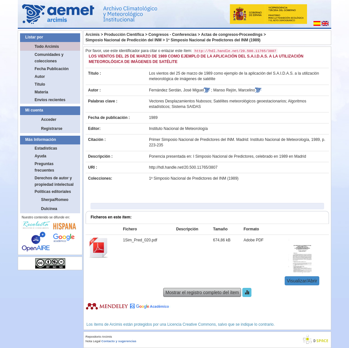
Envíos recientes (50, 100)
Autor (40, 76)
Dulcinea (49, 208)
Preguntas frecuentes (44, 167)
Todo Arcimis (47, 46)
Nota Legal (93, 341)
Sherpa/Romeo (55, 199)
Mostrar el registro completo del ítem (202, 292)
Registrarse (51, 128)
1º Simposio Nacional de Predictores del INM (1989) (213, 40)
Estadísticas (46, 148)
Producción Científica (124, 34)
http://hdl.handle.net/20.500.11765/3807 (183, 167)
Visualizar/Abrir (302, 280)
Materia (41, 92)
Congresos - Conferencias (172, 34)
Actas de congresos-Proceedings (231, 34)
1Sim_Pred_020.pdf (140, 240)
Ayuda (40, 156)
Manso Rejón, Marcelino (234, 90)
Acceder (48, 119)
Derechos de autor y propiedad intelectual (54, 181)
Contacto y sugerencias (118, 341)
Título (40, 84)
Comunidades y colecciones (49, 57)
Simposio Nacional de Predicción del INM (124, 40)
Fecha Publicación (52, 69)
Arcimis (93, 34)
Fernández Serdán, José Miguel (176, 90)
